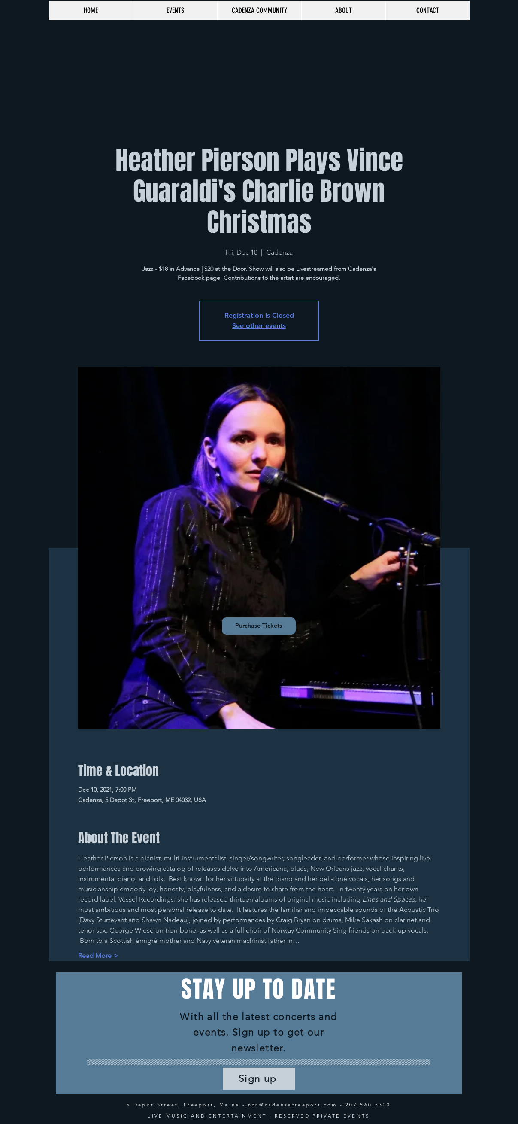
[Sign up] (259, 1079)
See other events (259, 326)
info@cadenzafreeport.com (291, 1105)
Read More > (98, 955)
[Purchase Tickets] (259, 626)
